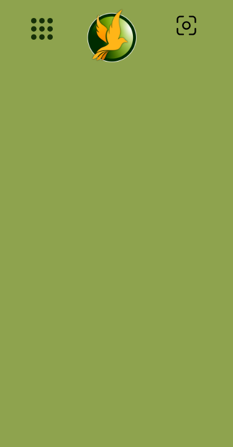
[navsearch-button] (186, 28)
